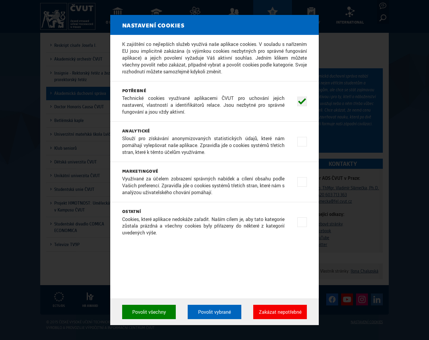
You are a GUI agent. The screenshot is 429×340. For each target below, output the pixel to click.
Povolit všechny (149, 312)
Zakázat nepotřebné (280, 312)
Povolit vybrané (214, 312)
